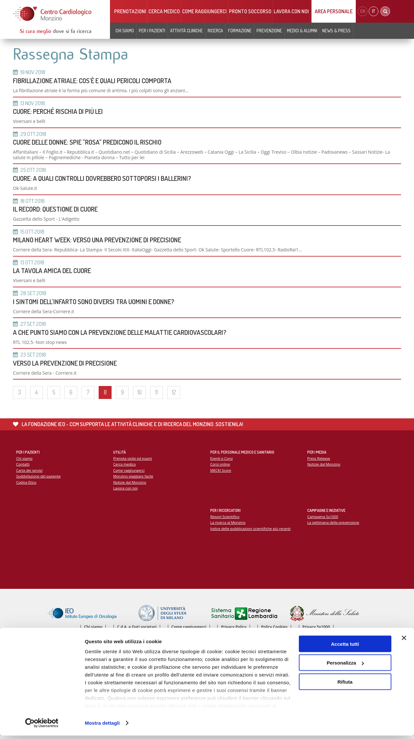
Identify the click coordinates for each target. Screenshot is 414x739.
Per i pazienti (152, 30)
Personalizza (345, 666)
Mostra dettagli (102, 726)
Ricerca (215, 30)
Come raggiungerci (204, 11)
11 (156, 394)
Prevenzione (269, 30)
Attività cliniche (186, 30)
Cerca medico (164, 11)
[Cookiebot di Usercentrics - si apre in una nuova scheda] (42, 726)
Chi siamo (124, 30)
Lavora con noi (291, 11)
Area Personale (334, 11)
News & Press (336, 30)
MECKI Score (220, 472)
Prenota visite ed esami (132, 460)
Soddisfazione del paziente (38, 479)
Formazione (240, 30)
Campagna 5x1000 (323, 519)
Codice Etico (26, 484)
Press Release (318, 460)
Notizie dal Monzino (130, 484)
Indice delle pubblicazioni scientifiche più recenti (250, 531)
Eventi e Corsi (221, 460)
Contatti (23, 466)
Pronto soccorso (250, 11)
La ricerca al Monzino (228, 525)
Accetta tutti (345, 647)
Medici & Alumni (302, 30)
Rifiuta (345, 685)
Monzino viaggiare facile (133, 479)
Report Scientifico (225, 519)
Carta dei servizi (29, 472)
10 (139, 394)
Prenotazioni (130, 11)
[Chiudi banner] (404, 641)
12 (174, 394)
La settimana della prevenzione (333, 525)
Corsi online (220, 466)
